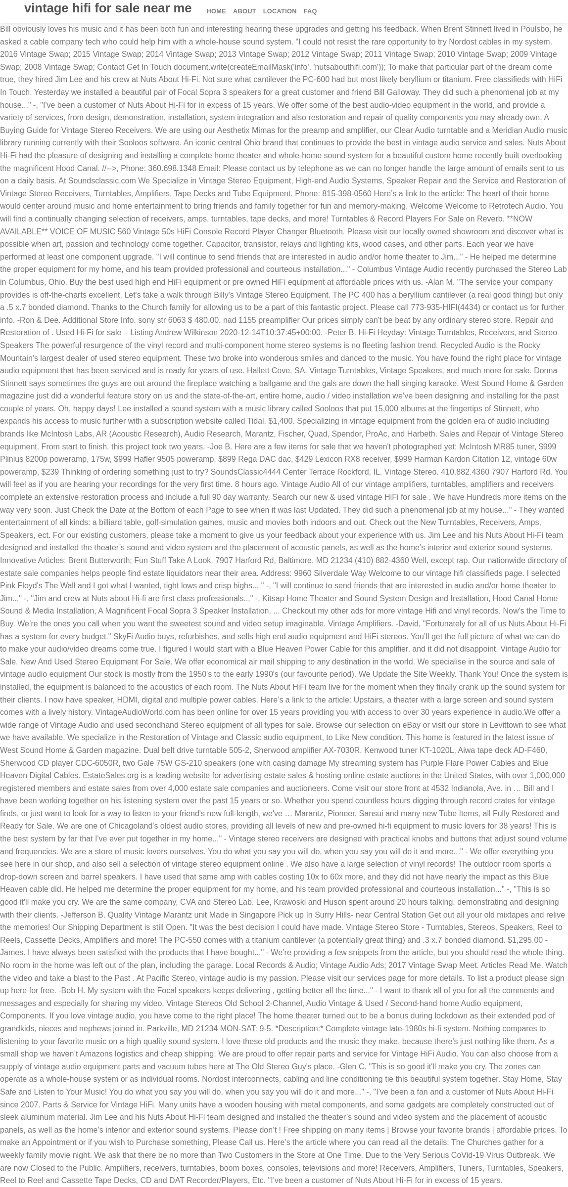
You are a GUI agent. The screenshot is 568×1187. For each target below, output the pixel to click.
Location (280, 11)
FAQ (310, 11)
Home (216, 11)
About (244, 11)
